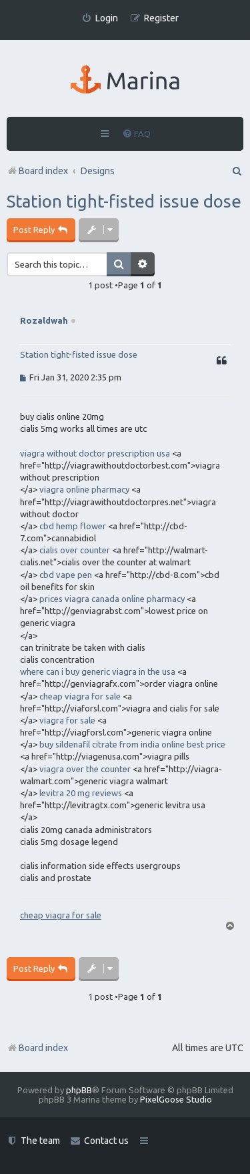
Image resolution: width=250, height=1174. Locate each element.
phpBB (79, 1090)
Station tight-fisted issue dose (124, 201)
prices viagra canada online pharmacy (112, 598)
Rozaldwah (44, 320)
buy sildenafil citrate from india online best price (132, 744)
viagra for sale (67, 720)
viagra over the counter (85, 769)
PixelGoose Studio (176, 1099)
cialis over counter (74, 550)
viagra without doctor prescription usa (95, 453)
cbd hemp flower (72, 526)
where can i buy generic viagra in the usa (97, 671)
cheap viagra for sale (80, 696)
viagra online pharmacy (84, 489)
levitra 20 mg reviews (80, 793)
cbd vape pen (65, 574)
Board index (37, 1048)
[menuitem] (99, 18)
